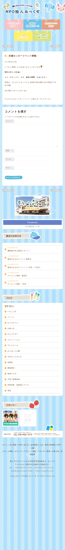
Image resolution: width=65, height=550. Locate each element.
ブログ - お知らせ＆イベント (51, 24)
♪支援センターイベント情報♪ (22, 55)
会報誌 (10, 362)
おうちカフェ (13, 323)
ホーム (5, 445)
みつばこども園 (14, 351)
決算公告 (55, 451)
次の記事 (54, 46)
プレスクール (44, 99)
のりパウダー (13, 334)
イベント (26, 99)
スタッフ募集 (7, 451)
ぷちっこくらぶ (14, 340)
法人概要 (13, 445)
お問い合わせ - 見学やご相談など (41, 36)
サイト (8, 168)
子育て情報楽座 (14, 379)
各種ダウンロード (23, 36)
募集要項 (11, 368)
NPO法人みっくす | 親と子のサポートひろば (22, 10)
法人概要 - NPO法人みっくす (14, 24)
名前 (7, 150)
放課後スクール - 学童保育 (32, 24)
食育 (9, 391)
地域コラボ (12, 374)
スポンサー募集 (44, 451)
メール (8, 159)
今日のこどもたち (15, 357)
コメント (9, 121)
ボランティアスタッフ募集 (25, 451)
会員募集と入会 (37, 445)
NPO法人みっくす (32, 226)
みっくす (17, 99)
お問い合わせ (23, 445)
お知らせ (34, 99)
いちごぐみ (12, 311)
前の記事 (9, 46)
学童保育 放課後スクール (18, 385)
